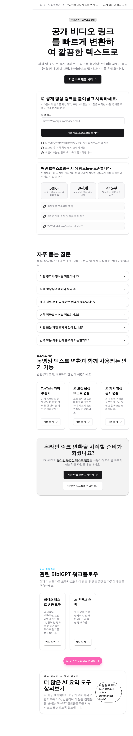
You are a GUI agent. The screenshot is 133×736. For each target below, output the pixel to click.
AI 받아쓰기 (68, 4)
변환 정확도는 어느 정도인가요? (90, 328)
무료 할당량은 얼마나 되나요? (90, 303)
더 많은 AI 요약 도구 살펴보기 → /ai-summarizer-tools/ (108, 683)
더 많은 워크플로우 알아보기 (90, 511)
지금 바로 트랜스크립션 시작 (90, 143)
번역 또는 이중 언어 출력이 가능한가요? (90, 354)
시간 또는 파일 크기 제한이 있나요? (90, 341)
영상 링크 (61, 125)
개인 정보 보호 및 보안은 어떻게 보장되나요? (90, 316)
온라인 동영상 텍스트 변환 (88, 486)
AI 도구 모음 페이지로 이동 (90, 643)
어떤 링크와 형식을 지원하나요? (90, 290)
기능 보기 (63, 447)
